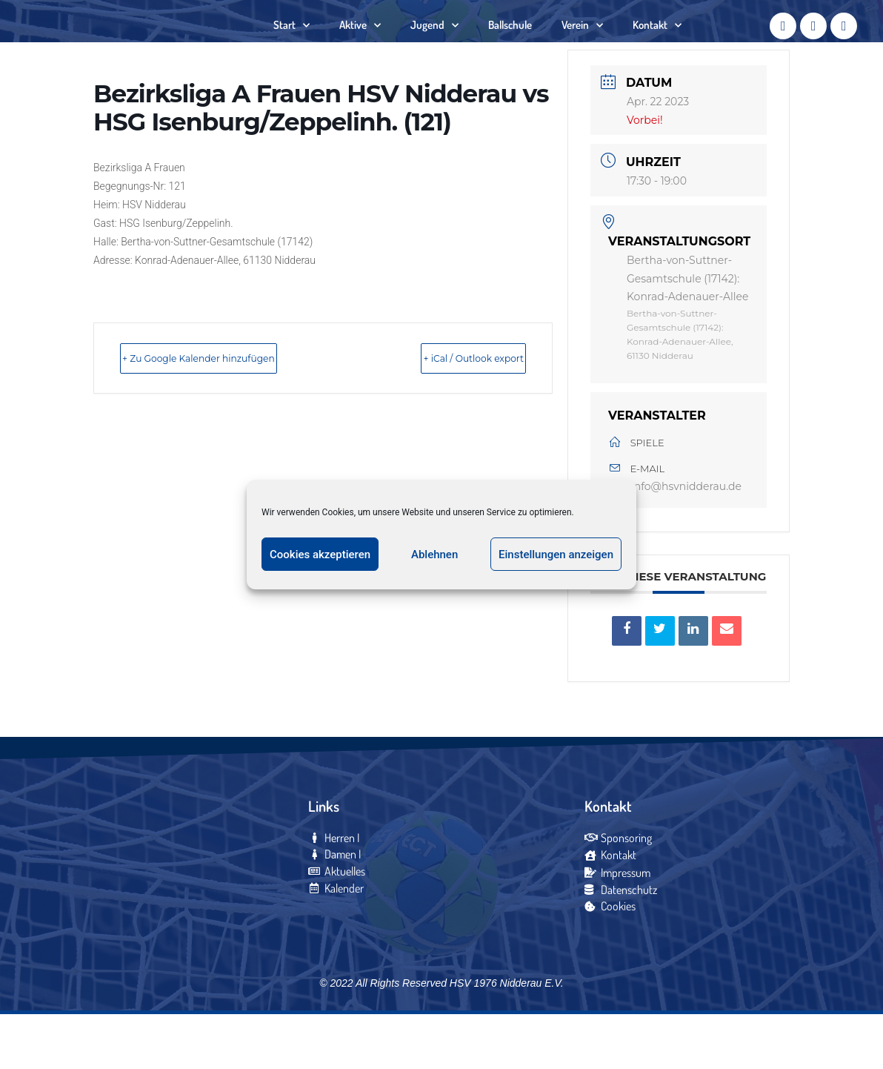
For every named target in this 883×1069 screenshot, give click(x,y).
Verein (582, 48)
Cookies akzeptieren (320, 554)
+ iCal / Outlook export (442, 404)
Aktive (360, 48)
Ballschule (510, 48)
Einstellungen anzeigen (556, 554)
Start (291, 48)
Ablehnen (434, 554)
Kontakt (657, 48)
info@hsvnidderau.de (686, 533)
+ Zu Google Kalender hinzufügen (234, 404)
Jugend (434, 48)
